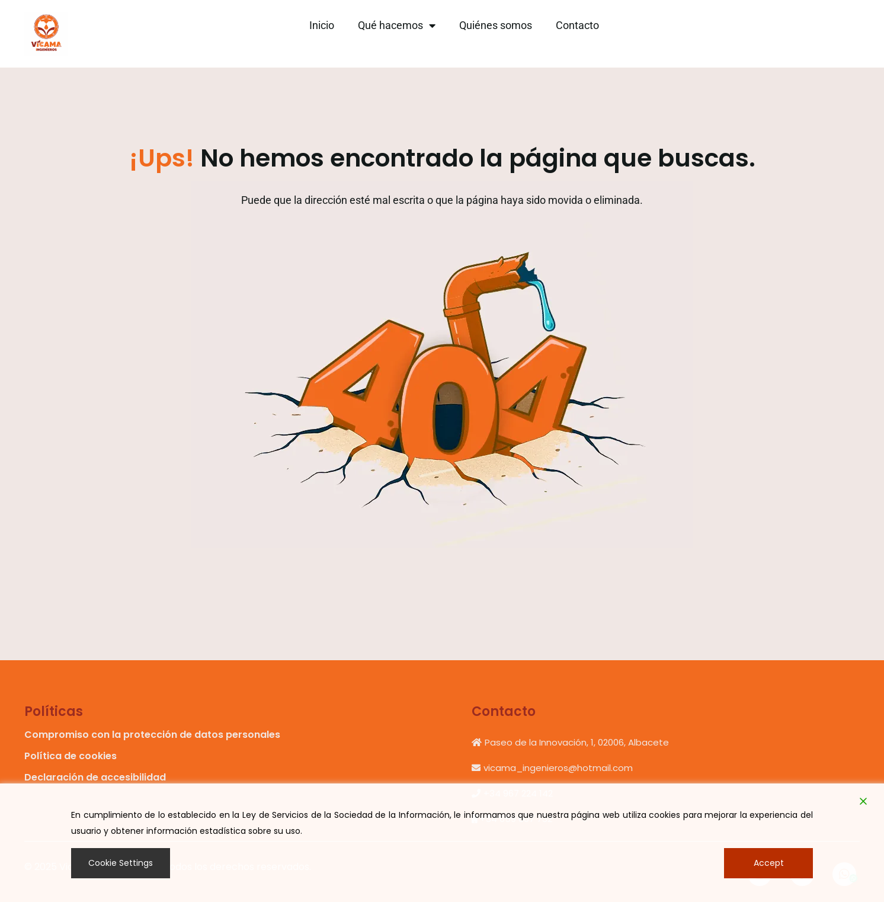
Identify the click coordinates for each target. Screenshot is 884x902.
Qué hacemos (396, 25)
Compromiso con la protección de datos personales (152, 734)
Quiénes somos (495, 25)
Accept (769, 863)
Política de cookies (70, 756)
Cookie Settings (120, 863)
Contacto (577, 25)
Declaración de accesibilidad (95, 777)
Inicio (321, 25)
